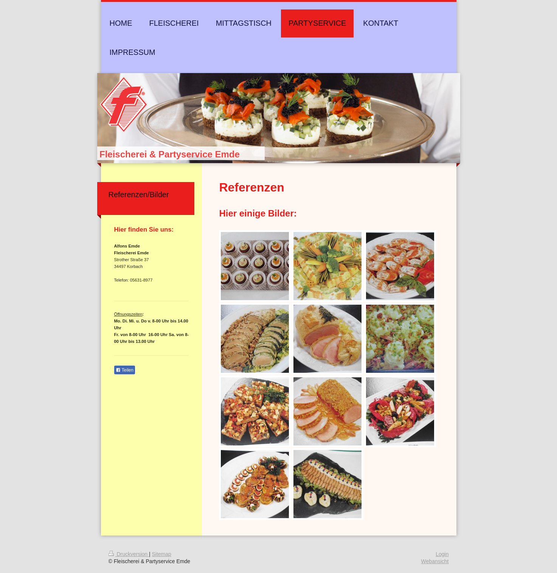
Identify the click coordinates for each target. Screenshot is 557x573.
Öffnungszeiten (128, 314)
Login (442, 554)
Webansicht (435, 561)
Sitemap (161, 554)
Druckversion (129, 554)
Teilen (124, 370)
